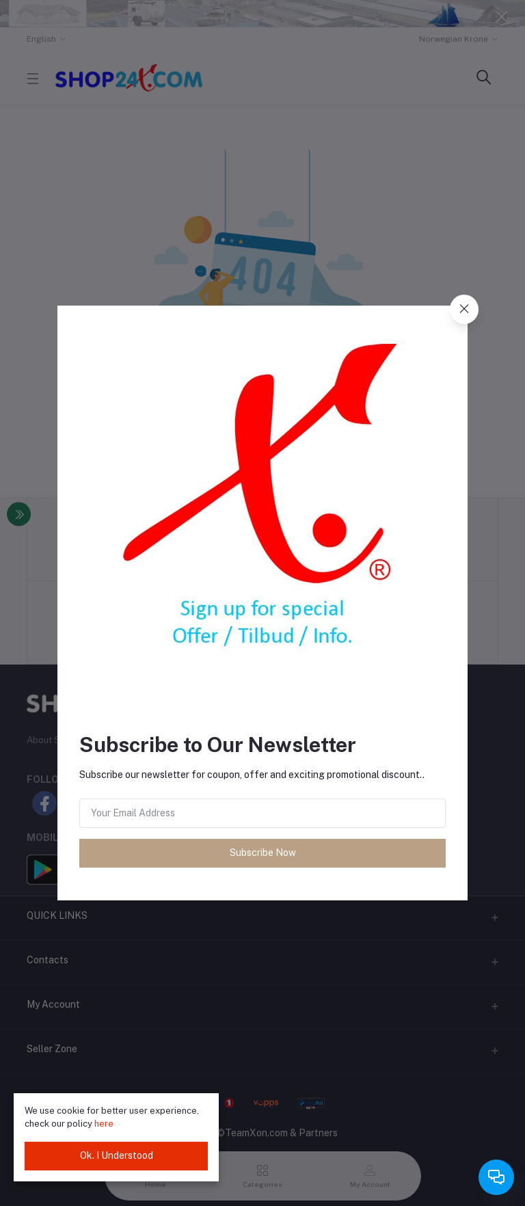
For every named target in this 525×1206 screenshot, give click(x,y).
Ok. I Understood (116, 1155)
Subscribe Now (263, 852)
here (103, 1123)
